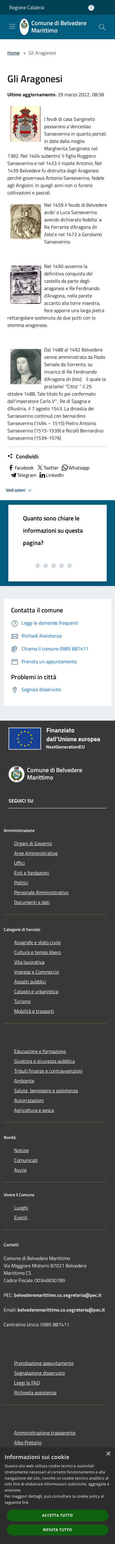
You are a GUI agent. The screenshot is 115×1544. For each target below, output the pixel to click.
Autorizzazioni (29, 1100)
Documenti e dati (32, 902)
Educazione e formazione (40, 1051)
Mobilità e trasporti (34, 1011)
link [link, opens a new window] (25, 1502)
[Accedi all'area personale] (91, 8)
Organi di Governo (33, 843)
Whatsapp (75, 467)
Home (13, 52)
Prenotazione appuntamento (44, 1363)
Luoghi (21, 1207)
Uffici (19, 863)
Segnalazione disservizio (39, 1373)
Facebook (20, 467)
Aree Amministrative (36, 853)
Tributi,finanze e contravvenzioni (48, 1071)
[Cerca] (102, 27)
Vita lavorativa (29, 962)
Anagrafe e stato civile (37, 942)
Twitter (47, 467)
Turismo (22, 1001)
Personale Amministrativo (41, 892)
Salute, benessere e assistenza (46, 1090)
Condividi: (23, 456)
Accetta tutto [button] (57, 1515)
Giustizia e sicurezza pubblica (44, 1061)
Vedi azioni (19, 490)
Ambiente (24, 1080)
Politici (21, 882)
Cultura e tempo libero (37, 952)
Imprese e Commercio (36, 971)
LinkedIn (51, 475)
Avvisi (20, 1170)
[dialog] (57, 1495)
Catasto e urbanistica (36, 991)
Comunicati (26, 1160)
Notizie (21, 1150)
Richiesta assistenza (35, 1392)
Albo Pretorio (27, 1442)
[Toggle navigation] (12, 26)
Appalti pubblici (30, 981)
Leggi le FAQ (27, 1382)
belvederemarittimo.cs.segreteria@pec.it (58, 1295)
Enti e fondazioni (31, 872)
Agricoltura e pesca (34, 1110)
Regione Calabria (26, 7)
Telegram (23, 475)
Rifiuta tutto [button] (57, 1529)
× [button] (108, 1454)
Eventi (21, 1217)
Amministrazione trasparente (44, 1432)
